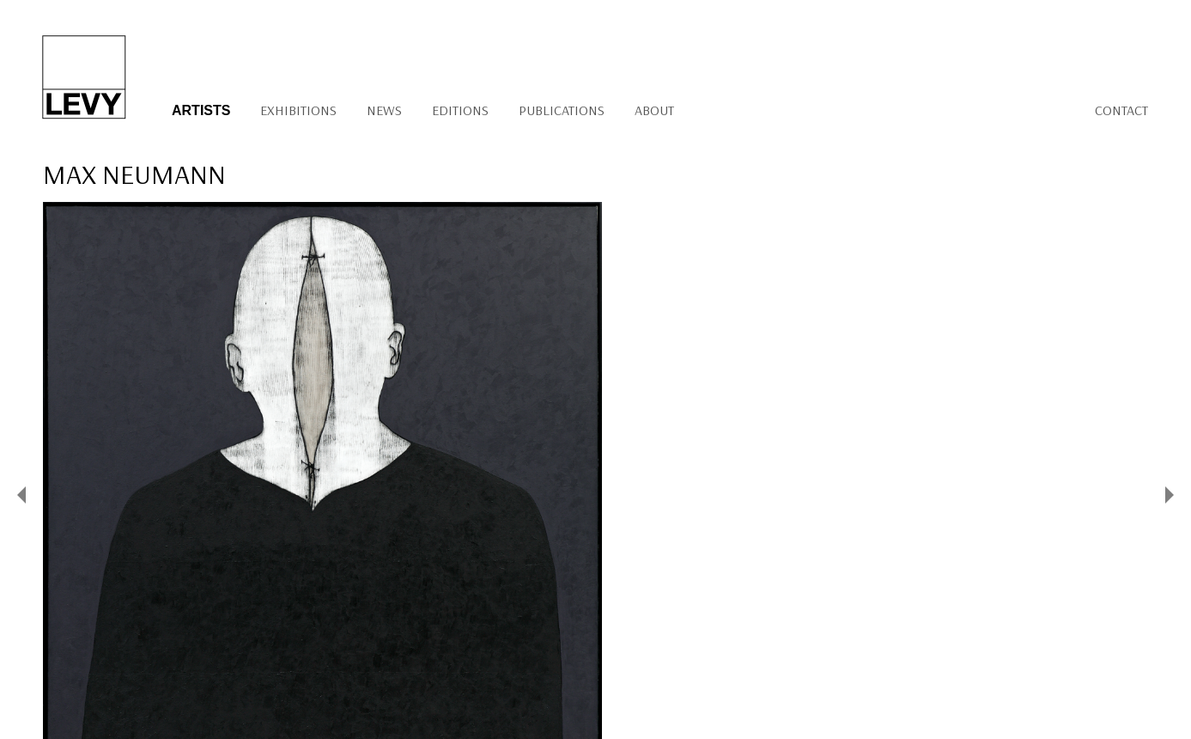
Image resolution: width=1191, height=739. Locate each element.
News (384, 110)
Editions (460, 110)
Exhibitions (298, 110)
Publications (562, 110)
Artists (201, 110)
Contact (1121, 110)
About (654, 110)
